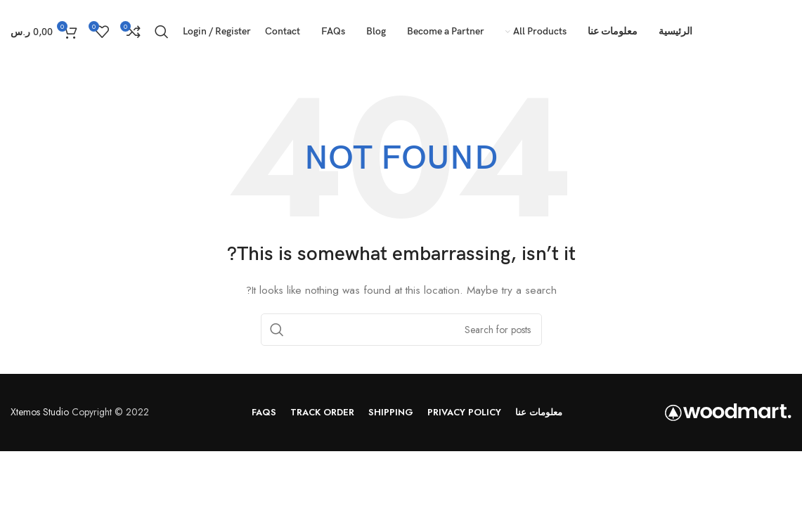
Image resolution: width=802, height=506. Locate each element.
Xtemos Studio (40, 412)
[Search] (162, 32)
